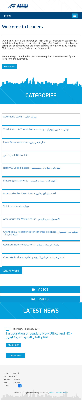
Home (7, 373)
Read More (9, 66)
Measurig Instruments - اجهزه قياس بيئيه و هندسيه (29, 180)
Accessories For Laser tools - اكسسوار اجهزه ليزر (29, 193)
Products (13, 376)
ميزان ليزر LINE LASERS (15, 155)
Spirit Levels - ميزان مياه (16, 206)
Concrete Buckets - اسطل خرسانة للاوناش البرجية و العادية (33, 257)
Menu (7, 15)
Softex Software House (58, 392)
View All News (15, 355)
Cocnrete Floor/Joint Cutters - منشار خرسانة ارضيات (31, 244)
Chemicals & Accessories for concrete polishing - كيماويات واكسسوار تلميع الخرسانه (40, 233)
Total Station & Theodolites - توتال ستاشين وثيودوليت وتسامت (36, 129)
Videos (7, 379)
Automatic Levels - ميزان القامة (20, 116)
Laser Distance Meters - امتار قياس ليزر (24, 142)
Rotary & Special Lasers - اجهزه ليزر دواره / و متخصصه (32, 167)
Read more (13, 345)
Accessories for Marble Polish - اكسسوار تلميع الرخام (31, 219)
